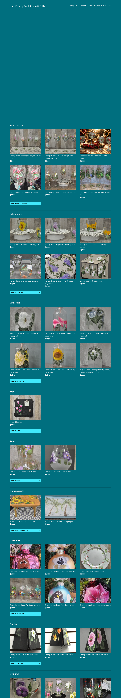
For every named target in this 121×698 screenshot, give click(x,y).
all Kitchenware (19, 184)
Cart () (104, 6)
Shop (72, 6)
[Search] (110, 6)
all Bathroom (17, 273)
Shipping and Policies (18, 687)
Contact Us (14, 690)
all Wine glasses (19, 95)
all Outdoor (17, 555)
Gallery (97, 6)
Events (90, 6)
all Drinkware (17, 639)
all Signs (15, 323)
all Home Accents (19, 422)
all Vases (15, 372)
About (83, 6)
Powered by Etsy (87, 679)
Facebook (48, 673)
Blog (78, 6)
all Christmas (17, 506)
